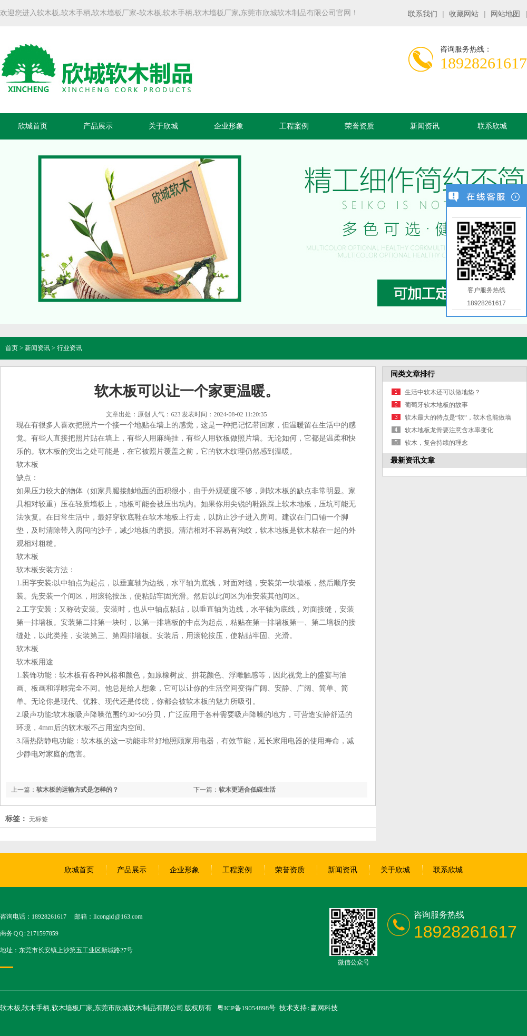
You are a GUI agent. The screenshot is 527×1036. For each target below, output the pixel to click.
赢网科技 (324, 1008)
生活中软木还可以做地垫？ (443, 392)
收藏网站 (464, 14)
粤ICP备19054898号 (246, 1008)
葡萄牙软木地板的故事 (436, 405)
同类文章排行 (413, 374)
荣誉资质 (359, 126)
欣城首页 (32, 126)
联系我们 (422, 14)
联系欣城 (492, 126)
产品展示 (98, 126)
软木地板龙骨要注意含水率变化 (449, 430)
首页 (11, 348)
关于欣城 (163, 126)
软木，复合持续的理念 (436, 442)
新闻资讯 (425, 126)
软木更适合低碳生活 (247, 789)
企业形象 (228, 126)
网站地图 (505, 14)
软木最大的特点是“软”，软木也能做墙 (458, 417)
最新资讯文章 (413, 460)
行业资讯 (69, 348)
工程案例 (294, 126)
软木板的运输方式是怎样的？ (77, 789)
